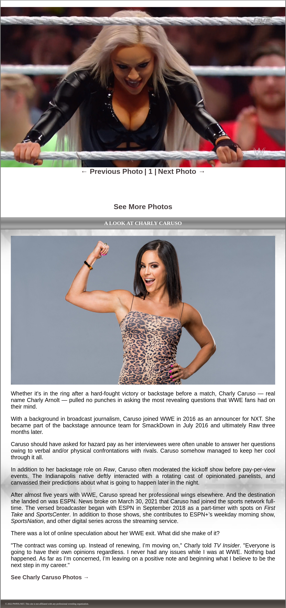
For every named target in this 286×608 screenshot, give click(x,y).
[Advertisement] (143, 186)
